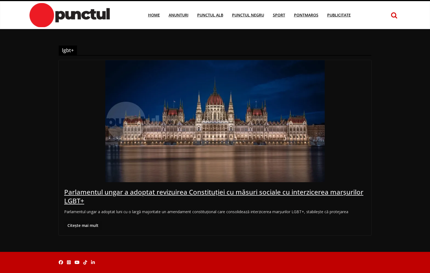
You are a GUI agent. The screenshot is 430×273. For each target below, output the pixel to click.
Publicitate (339, 15)
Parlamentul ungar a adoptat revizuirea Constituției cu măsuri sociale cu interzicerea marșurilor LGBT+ (213, 196)
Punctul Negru (248, 15)
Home (154, 15)
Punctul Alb (210, 15)
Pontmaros (306, 15)
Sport (279, 15)
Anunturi (178, 15)
